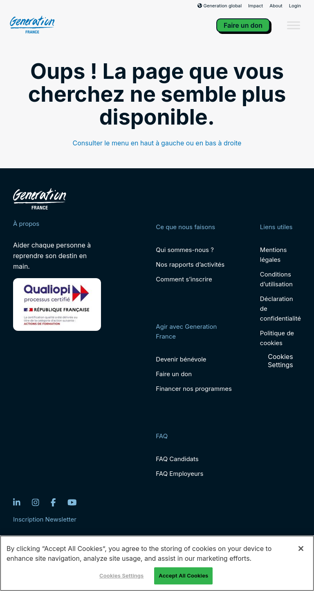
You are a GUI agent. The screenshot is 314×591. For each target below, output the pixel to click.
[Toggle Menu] (293, 25)
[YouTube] (72, 502)
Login (295, 5)
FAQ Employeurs (179, 473)
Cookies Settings (280, 360)
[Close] (301, 549)
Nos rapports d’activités (190, 264)
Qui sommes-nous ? (184, 250)
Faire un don (243, 25)
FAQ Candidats (177, 459)
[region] (157, 563)
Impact (255, 5)
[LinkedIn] (16, 502)
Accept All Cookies (183, 575)
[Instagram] (35, 502)
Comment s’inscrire (184, 279)
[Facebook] (53, 502)
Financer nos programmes (194, 389)
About (276, 5)
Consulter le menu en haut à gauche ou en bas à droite (157, 143)
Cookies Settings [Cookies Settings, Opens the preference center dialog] (121, 575)
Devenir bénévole (181, 359)
